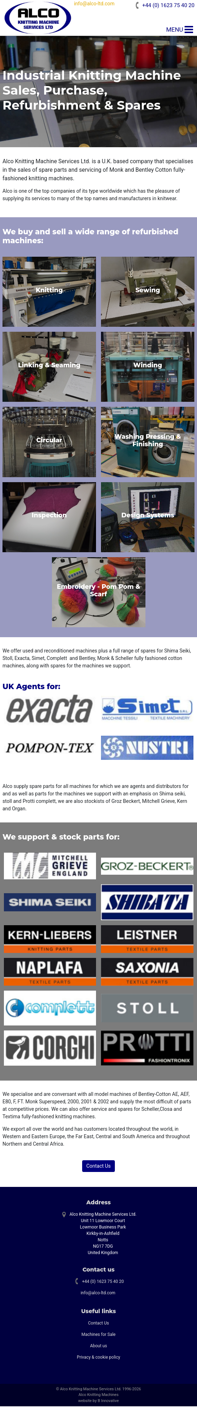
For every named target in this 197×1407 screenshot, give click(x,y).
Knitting (49, 290)
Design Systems (147, 515)
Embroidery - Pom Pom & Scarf (98, 590)
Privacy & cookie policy (98, 1357)
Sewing (147, 290)
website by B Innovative (98, 1401)
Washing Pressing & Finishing (148, 440)
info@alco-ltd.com (95, 3)
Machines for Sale (98, 1335)
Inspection (49, 515)
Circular (49, 440)
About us (98, 1346)
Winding (147, 365)
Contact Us (98, 1166)
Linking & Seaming (49, 365)
